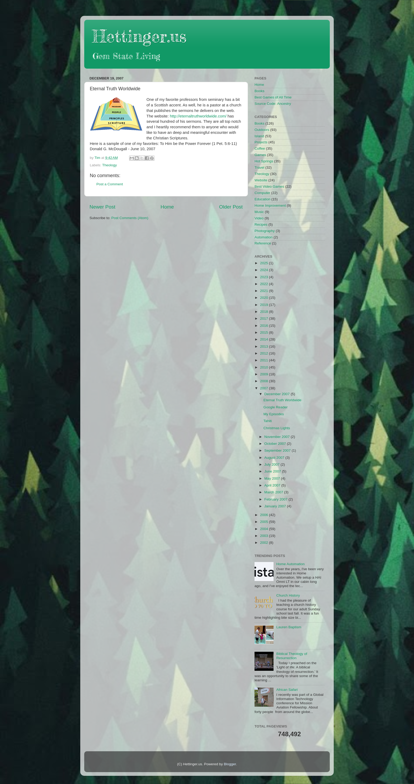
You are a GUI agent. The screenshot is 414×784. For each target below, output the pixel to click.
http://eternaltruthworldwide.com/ (198, 116)
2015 (264, 332)
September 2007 (278, 450)
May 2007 (272, 478)
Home (167, 207)
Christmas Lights (277, 428)
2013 (264, 346)
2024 (264, 270)
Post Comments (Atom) (129, 218)
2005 (264, 522)
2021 (264, 291)
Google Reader (276, 407)
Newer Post (102, 207)
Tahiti (268, 421)
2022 (264, 284)
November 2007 (277, 437)
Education (262, 199)
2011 (264, 360)
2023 (264, 277)
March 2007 (274, 492)
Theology (109, 165)
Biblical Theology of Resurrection (291, 656)
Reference (263, 243)
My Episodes (274, 414)
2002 (264, 543)
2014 (264, 339)
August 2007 (274, 458)
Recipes (261, 224)
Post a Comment (109, 184)
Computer (262, 193)
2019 (264, 305)
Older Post (231, 207)
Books (260, 91)
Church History (288, 595)
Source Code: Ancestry (273, 104)
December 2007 (277, 394)
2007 (264, 388)
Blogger (230, 764)
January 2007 (275, 506)
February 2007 (276, 499)
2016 (264, 326)
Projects (261, 142)
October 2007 (275, 444)
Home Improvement (270, 205)
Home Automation (290, 564)
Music (259, 212)
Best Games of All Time (273, 97)
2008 (264, 381)
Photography (265, 231)
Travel (259, 167)
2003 (264, 536)
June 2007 (273, 471)
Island (259, 136)
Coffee (260, 148)
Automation (263, 237)
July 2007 (272, 464)
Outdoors (262, 130)
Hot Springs (264, 161)
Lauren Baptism (288, 627)
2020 (264, 298)
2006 (264, 515)
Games (260, 155)
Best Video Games (269, 186)
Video (259, 218)
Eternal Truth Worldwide (283, 400)
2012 (264, 353)
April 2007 (272, 485)
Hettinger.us (139, 36)
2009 (264, 374)
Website (261, 180)
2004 (264, 529)
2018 (264, 312)
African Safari (287, 690)
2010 (264, 367)
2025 (264, 263)
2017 (264, 318)
